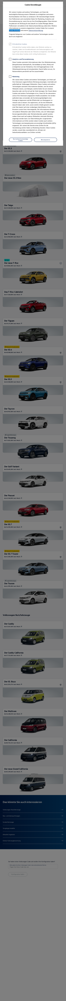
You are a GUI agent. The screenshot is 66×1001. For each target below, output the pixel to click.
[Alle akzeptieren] (45, 140)
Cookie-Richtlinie (14, 30)
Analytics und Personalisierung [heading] (21, 59)
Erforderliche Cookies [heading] (18, 44)
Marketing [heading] (14, 76)
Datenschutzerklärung (36, 30)
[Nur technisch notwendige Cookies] (20, 140)
